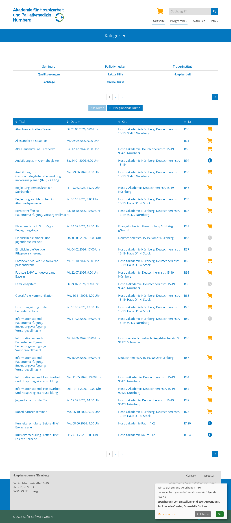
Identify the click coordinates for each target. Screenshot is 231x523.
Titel (20, 122)
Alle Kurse (97, 108)
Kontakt (191, 476)
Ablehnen (203, 514)
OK (219, 514)
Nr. (188, 122)
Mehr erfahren (167, 514)
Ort (122, 122)
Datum (73, 122)
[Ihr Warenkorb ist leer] (160, 12)
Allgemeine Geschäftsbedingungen (192, 483)
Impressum (208, 476)
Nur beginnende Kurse (124, 108)
